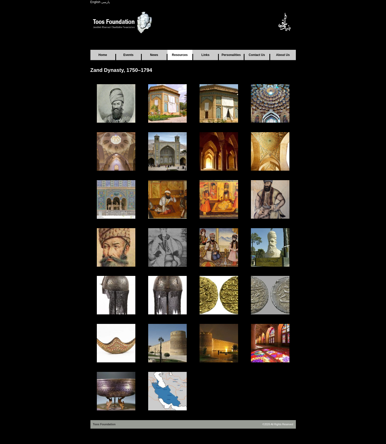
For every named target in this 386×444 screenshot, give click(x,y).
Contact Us (257, 55)
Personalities (231, 55)
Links (205, 55)
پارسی (105, 2)
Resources (179, 55)
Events (128, 55)
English (95, 2)
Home (102, 55)
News (154, 55)
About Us (283, 55)
